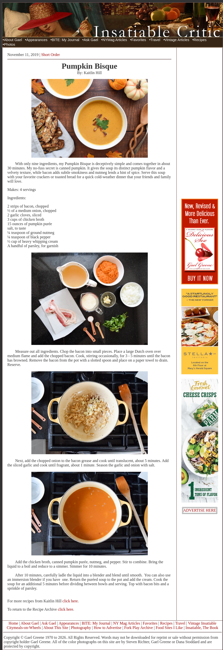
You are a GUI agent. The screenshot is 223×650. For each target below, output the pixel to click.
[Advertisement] (199, 123)
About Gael (13, 40)
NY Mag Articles (126, 623)
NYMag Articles (114, 40)
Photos (9, 44)
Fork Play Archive (138, 628)
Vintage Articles (177, 40)
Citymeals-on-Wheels (24, 628)
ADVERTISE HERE (199, 510)
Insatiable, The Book (202, 628)
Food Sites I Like (169, 628)
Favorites (138, 40)
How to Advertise (108, 628)
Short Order (50, 55)
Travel (155, 40)
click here (70, 601)
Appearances (36, 40)
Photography (81, 628)
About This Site (55, 628)
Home (13, 623)
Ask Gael (91, 40)
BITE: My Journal (65, 40)
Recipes (200, 40)
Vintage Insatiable (202, 623)
